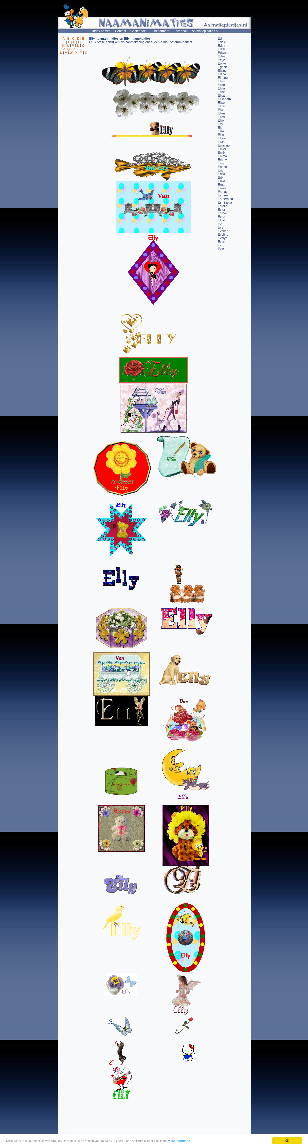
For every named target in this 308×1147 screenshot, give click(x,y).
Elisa (221, 95)
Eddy (221, 45)
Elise (221, 102)
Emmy (222, 159)
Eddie (222, 42)
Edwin (222, 56)
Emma (222, 156)
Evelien (223, 231)
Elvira (222, 138)
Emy (221, 163)
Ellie (221, 120)
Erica (221, 174)
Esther (222, 213)
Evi (220, 245)
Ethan (222, 216)
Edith (221, 49)
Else (221, 134)
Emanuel (224, 145)
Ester (221, 209)
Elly (220, 124)
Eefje (221, 60)
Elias (221, 81)
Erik (220, 177)
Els (220, 127)
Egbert (222, 67)
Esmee (223, 195)
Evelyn (222, 238)
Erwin (222, 188)
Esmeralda (225, 199)
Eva (220, 224)
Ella (220, 109)
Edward (223, 52)
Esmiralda (225, 202)
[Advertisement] (73, 74)
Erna (221, 184)
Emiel (222, 149)
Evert (221, 241)
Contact (120, 31)
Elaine (222, 70)
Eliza (221, 106)
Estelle (222, 206)
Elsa (221, 131)
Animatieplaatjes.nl (205, 31)
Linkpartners (160, 31)
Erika (221, 181)
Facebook (180, 31)
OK (287, 1140)
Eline (221, 92)
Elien (221, 85)
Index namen (101, 31)
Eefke (222, 63)
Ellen (221, 113)
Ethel (221, 220)
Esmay (223, 191)
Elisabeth (224, 99)
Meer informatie (178, 1141)
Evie (221, 249)
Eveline (223, 234)
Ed (220, 38)
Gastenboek (138, 31)
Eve (220, 227)
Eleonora (224, 77)
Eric (220, 170)
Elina (221, 88)
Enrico (222, 167)
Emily (222, 152)
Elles (221, 117)
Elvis (221, 142)
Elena (222, 74)
